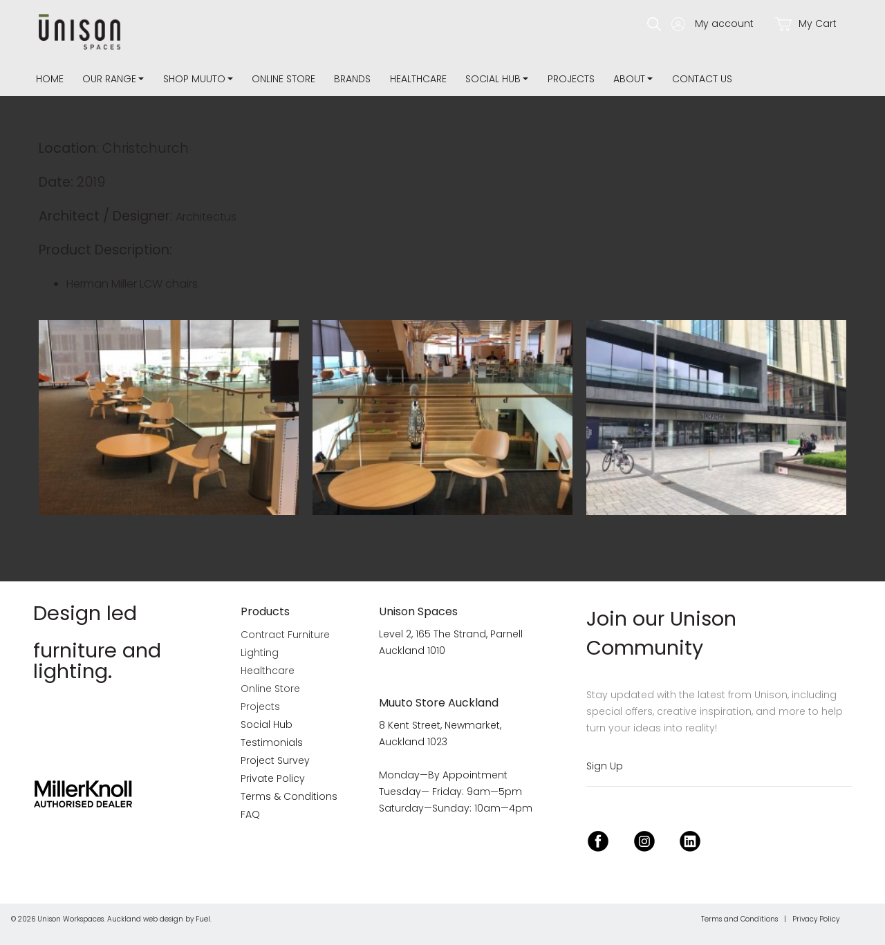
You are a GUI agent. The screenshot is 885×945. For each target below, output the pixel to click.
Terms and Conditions (739, 919)
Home (50, 79)
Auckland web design (145, 919)
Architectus (206, 217)
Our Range (109, 79)
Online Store (283, 79)
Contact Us (702, 79)
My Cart (805, 24)
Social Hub (493, 79)
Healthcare (418, 79)
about (629, 79)
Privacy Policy (815, 919)
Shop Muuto (194, 79)
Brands (352, 79)
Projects (571, 79)
